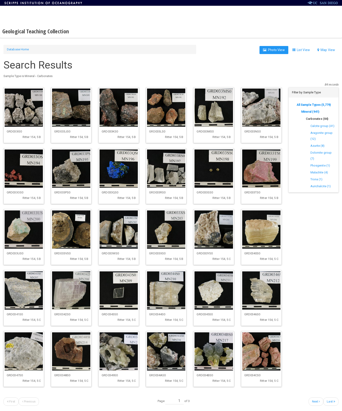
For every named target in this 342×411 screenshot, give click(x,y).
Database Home (18, 49)
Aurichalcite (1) (320, 186)
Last (331, 401)
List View (301, 50)
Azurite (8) (317, 145)
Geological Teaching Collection (35, 31)
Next (316, 401)
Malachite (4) (319, 172)
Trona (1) (316, 179)
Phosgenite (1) (320, 165)
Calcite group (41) (322, 126)
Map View (326, 50)
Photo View (274, 50)
